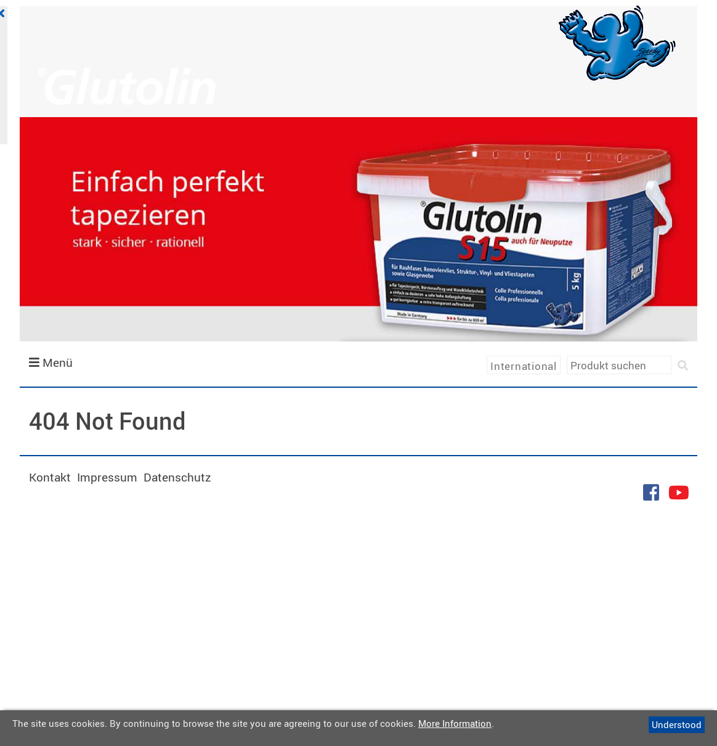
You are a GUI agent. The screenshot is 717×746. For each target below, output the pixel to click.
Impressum (107, 477)
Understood (677, 724)
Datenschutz (177, 477)
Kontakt (50, 477)
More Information (455, 723)
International (523, 366)
